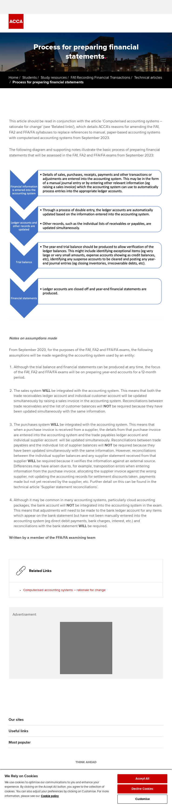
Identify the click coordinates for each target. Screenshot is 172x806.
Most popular (20, 742)
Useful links (18, 731)
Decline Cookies (142, 789)
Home (13, 77)
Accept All (142, 778)
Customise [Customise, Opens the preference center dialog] (142, 799)
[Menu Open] (160, 23)
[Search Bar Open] (147, 23)
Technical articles (148, 77)
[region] (86, 787)
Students (29, 77)
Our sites (16, 719)
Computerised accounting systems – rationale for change (64, 590)
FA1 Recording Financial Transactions (100, 77)
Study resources (54, 77)
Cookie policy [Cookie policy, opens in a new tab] (50, 796)
